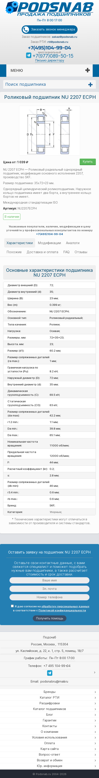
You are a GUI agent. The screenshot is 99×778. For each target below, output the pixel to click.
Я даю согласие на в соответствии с (50, 608)
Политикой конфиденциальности (62, 610)
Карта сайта (49, 749)
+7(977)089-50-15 (52, 56)
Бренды (49, 692)
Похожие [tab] (14, 252)
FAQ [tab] (66, 252)
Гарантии (49, 720)
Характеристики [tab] (20, 243)
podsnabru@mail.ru (54, 681)
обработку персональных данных (65, 606)
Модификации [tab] (49, 243)
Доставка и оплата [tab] (42, 252)
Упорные (55, 512)
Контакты (49, 726)
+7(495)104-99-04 (49, 48)
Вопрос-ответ (49, 754)
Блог (49, 715)
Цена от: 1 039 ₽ (15, 162)
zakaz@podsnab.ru (64, 37)
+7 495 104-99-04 (56, 666)
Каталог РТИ (49, 697)
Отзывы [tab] (81, 252)
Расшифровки (49, 703)
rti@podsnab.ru (57, 42)
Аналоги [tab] (72, 243)
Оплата (49, 743)
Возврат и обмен (49, 760)
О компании (49, 732)
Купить (88, 161)
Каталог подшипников (49, 709)
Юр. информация (49, 766)
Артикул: (10, 208)
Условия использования (49, 737)
